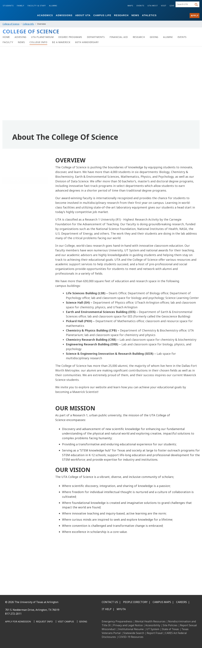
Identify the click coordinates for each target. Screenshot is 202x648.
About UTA (82, 15)
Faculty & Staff (37, 5)
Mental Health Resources (150, 621)
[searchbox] (185, 4)
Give (172, 5)
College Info (28, 24)
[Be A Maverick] (61, 42)
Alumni (53, 5)
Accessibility (152, 625)
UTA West (153, 5)
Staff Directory (13, 214)
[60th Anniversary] (87, 42)
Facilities (9, 220)
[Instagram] (23, 638)
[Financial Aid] (119, 37)
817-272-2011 (13, 613)
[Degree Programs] (70, 37)
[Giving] (154, 37)
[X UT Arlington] (30, 638)
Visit (163, 5)
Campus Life (102, 15)
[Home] (6, 37)
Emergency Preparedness (117, 621)
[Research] (139, 37)
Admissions (64, 15)
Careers (181, 602)
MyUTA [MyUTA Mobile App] (121, 609)
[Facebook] (9, 638)
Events (140, 5)
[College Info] (38, 42)
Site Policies (170, 625)
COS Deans (11, 234)
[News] (21, 42)
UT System (152, 629)
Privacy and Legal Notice (128, 625)
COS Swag (10, 247)
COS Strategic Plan (15, 227)
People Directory (135, 602)
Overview (10, 186)
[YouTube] (37, 638)
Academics (45, 15)
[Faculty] (8, 42)
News (135, 15)
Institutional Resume (131, 629)
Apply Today (11, 193)
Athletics (149, 15)
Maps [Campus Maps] (130, 5)
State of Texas (170, 629)
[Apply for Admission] (18, 621)
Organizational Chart (16, 254)
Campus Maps (162, 602)
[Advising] (20, 37)
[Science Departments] (96, 37)
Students (8, 5)
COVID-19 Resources (130, 637)
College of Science (11, 24)
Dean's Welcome (14, 200)
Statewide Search (133, 633)
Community (11, 207)
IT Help (107, 609)
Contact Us (11, 261)
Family (20, 5)
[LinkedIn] (16, 638)
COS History (11, 241)
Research (121, 15)
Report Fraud (154, 633)
